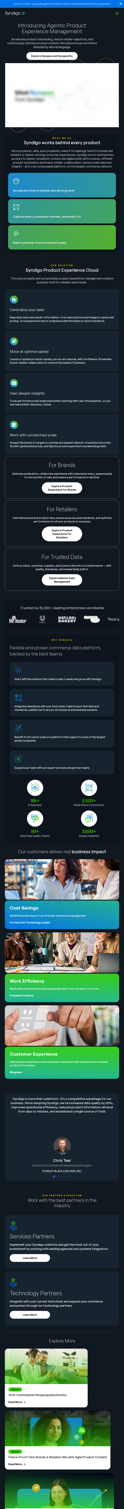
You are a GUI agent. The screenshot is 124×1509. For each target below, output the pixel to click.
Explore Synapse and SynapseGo (52, 56)
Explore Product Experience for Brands (62, 488)
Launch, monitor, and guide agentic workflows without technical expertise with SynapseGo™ (62, 3)
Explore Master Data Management (62, 579)
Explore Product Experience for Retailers (62, 534)
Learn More (30, 1258)
